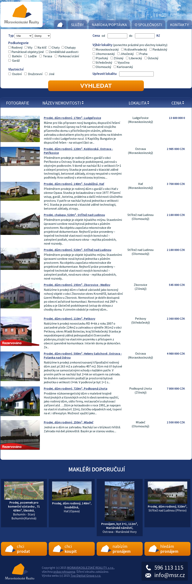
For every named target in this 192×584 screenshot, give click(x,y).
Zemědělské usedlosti (63, 52)
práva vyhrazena (64, 572)
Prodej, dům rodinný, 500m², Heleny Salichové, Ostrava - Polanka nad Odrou (83, 355)
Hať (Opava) (72, 505)
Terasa (47, 56)
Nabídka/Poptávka (109, 24)
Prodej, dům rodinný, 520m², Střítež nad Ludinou (77, 250)
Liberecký (135, 58)
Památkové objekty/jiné (27, 52)
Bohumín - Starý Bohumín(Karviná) (24, 508)
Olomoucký (103, 67)
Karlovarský (125, 67)
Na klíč (42, 47)
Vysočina (123, 62)
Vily (30, 47)
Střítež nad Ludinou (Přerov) (167, 506)
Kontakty (179, 24)
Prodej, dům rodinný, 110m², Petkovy (69, 318)
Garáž (16, 60)
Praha (143, 54)
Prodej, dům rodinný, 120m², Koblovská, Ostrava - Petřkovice (78, 151)
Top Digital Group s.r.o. (85, 575)
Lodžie (32, 56)
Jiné (51, 74)
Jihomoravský (105, 54)
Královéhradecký (135, 49)
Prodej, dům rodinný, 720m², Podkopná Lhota (75, 388)
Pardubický (160, 49)
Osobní (17, 74)
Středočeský (104, 62)
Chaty (56, 47)
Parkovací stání (68, 56)
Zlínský (118, 58)
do (130, 36)
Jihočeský (127, 54)
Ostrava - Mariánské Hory (119, 526)
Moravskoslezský (107, 49)
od (103, 36)
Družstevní (35, 74)
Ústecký (153, 58)
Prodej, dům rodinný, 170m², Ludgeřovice (72, 118)
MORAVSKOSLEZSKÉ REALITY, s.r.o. (90, 568)
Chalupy (70, 47)
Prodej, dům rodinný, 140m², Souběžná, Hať (74, 184)
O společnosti (148, 24)
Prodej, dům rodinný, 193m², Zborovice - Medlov (77, 285)
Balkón (17, 56)
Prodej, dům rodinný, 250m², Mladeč (68, 422)
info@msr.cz (169, 575)
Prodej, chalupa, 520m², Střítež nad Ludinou (74, 215)
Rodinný (16, 47)
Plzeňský (102, 58)
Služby (77, 24)
